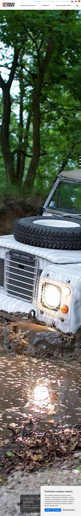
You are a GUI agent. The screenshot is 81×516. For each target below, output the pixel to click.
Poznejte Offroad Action (63, 5)
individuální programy (35, 507)
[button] (77, 6)
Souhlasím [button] (49, 510)
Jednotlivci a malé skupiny (27, 5)
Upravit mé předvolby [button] (68, 510)
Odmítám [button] (57, 510)
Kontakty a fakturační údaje (63, 1)
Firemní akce (45, 5)
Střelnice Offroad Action (39, 1)
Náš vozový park (50, 1)
